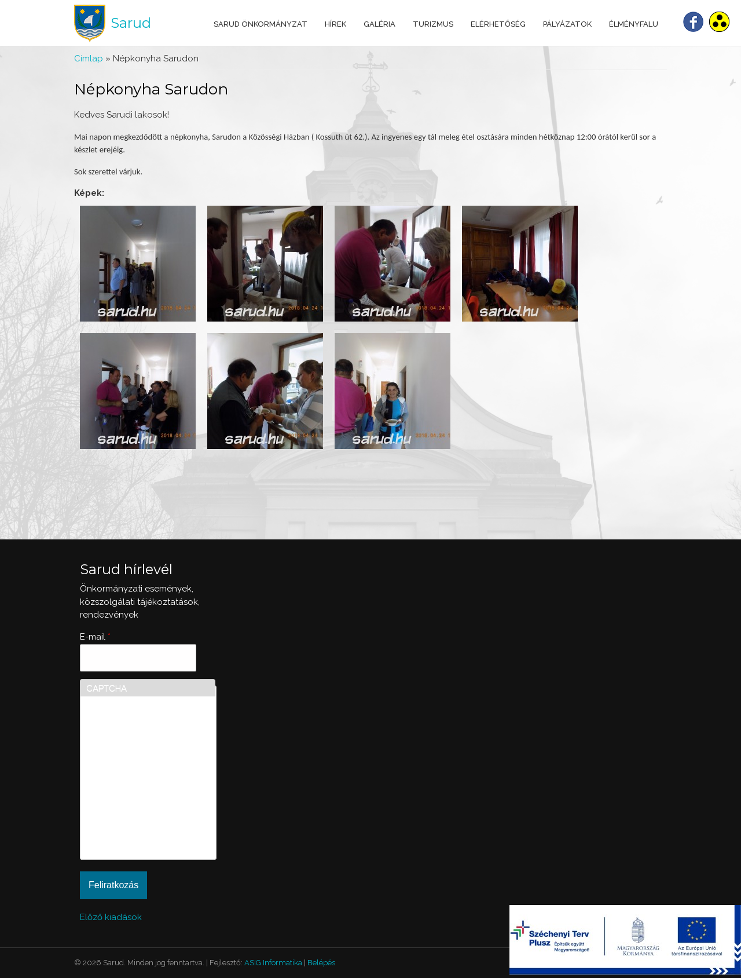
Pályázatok (567, 24)
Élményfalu (633, 24)
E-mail (95, 637)
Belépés (321, 962)
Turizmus (433, 24)
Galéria (379, 24)
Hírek (335, 24)
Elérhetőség (498, 24)
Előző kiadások (111, 917)
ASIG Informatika (273, 962)
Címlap (88, 58)
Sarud (131, 22)
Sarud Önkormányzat (260, 24)
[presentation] (133, 811)
